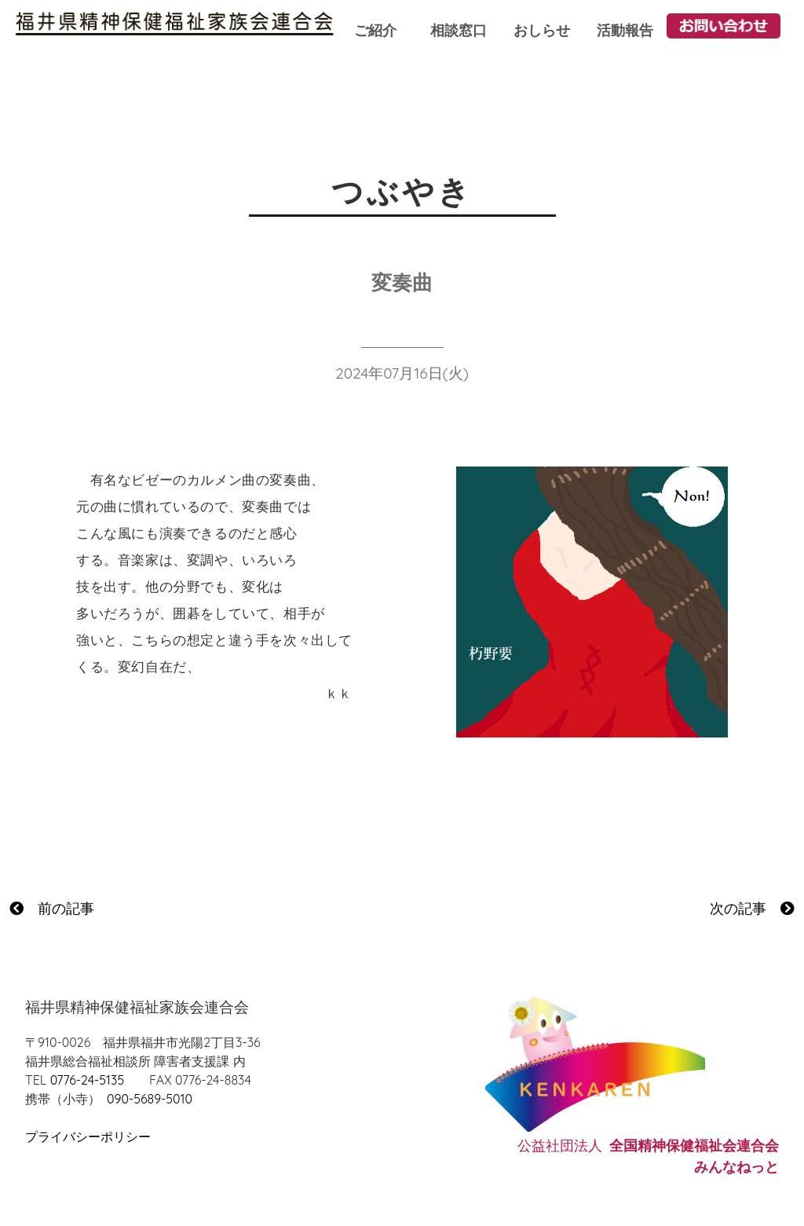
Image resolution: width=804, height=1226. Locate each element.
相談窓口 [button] (458, 30)
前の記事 (51, 908)
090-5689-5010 (149, 1099)
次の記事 (752, 908)
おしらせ (541, 30)
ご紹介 (375, 30)
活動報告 (625, 30)
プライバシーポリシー (88, 1136)
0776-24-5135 (87, 1080)
